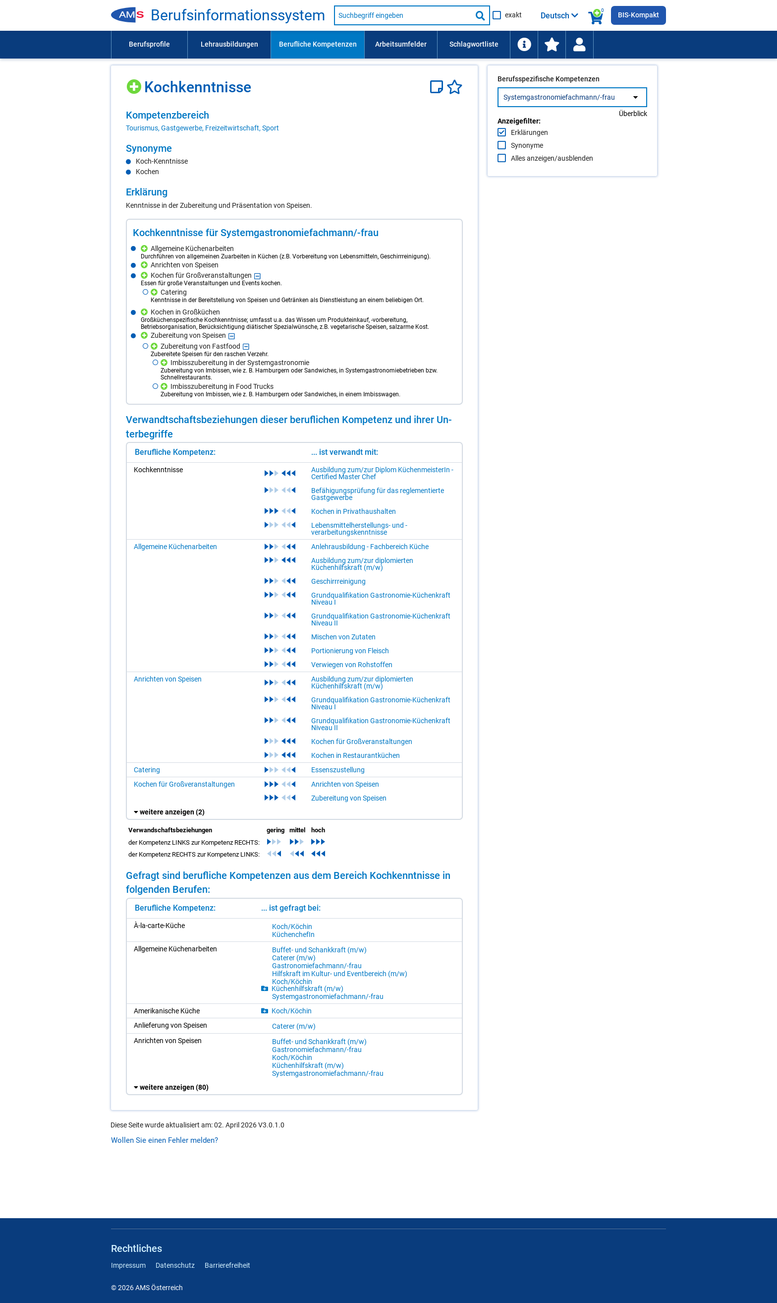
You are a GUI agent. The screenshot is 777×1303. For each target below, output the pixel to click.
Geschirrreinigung (338, 581)
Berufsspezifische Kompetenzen (549, 100)
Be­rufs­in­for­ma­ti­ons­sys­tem (238, 15)
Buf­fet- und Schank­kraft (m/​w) (319, 949)
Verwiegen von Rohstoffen (351, 665)
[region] (294, 121)
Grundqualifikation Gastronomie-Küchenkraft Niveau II (380, 619)
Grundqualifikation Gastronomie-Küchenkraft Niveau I (380, 598)
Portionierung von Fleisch (350, 651)
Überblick (633, 134)
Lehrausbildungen (229, 44)
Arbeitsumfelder (401, 44)
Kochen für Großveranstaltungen (361, 741)
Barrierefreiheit (227, 1265)
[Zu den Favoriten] (551, 45)
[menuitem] (149, 45)
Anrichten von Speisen (168, 679)
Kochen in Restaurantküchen (355, 755)
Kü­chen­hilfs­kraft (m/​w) (307, 988)
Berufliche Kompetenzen (318, 44)
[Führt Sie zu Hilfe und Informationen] (524, 45)
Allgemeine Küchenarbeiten (175, 547)
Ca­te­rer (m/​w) (294, 957)
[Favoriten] (454, 87)
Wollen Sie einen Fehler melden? (164, 1140)
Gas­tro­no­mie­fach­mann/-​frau (317, 965)
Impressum (128, 1265)
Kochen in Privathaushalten (353, 511)
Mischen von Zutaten (343, 637)
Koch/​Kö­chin (292, 926)
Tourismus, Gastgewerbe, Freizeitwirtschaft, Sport (202, 128)
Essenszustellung (338, 770)
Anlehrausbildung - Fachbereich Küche (370, 547)
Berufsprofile (149, 44)
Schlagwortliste (474, 44)
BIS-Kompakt (638, 15)
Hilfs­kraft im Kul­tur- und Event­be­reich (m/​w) (339, 973)
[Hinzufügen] (135, 83)
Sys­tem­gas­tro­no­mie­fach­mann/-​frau (328, 996)
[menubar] (388, 45)
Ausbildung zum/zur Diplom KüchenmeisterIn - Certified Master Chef (382, 473)
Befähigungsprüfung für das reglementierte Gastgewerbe (377, 494)
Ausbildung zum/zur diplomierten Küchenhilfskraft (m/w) (362, 564)
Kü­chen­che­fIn (293, 934)
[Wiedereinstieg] (579, 45)
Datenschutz (175, 1265)
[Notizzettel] (438, 87)
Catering (147, 770)
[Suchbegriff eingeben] (403, 15)
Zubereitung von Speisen (349, 798)
